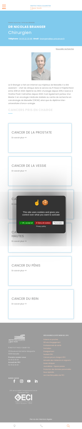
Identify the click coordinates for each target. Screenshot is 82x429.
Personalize (58, 223)
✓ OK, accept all (26, 223)
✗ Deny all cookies (43, 223)
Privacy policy (41, 226)
